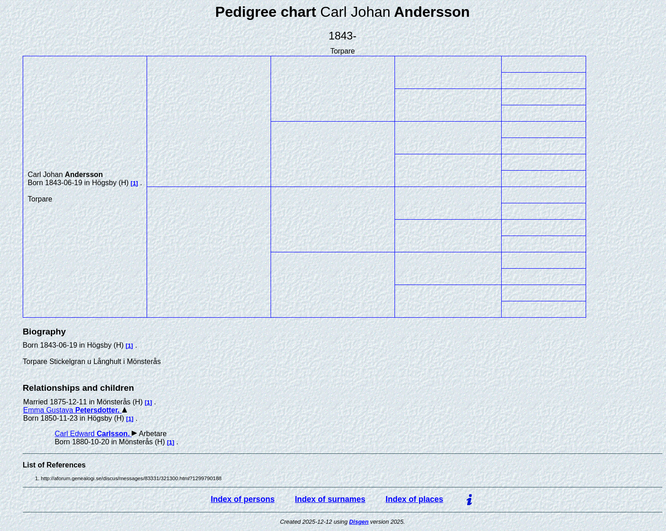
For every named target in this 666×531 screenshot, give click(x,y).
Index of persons (243, 499)
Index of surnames (330, 499)
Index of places (414, 499)
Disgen (359, 521)
